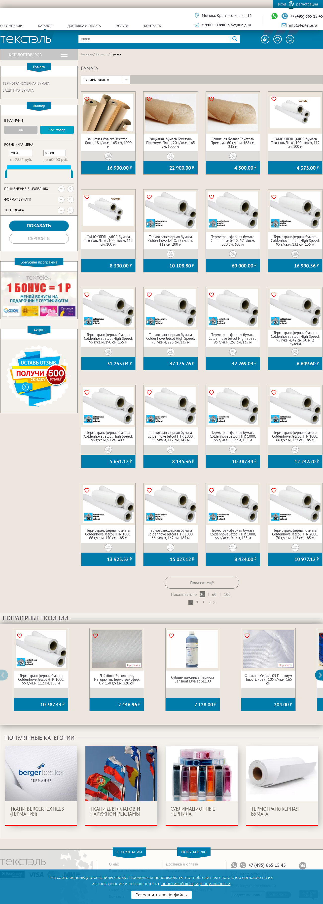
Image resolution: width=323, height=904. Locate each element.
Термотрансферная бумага (26, 83)
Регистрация (307, 4)
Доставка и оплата (84, 26)
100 (227, 594)
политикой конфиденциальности (195, 883)
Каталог (45, 26)
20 (202, 594)
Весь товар (56, 130)
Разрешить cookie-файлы (161, 895)
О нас (114, 864)
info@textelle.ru (303, 25)
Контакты (153, 26)
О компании (11, 26)
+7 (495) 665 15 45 (306, 16)
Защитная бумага (18, 90)
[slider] (6, 174)
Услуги (122, 26)
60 (214, 594)
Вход (282, 4)
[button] (322, 675)
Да (21, 130)
